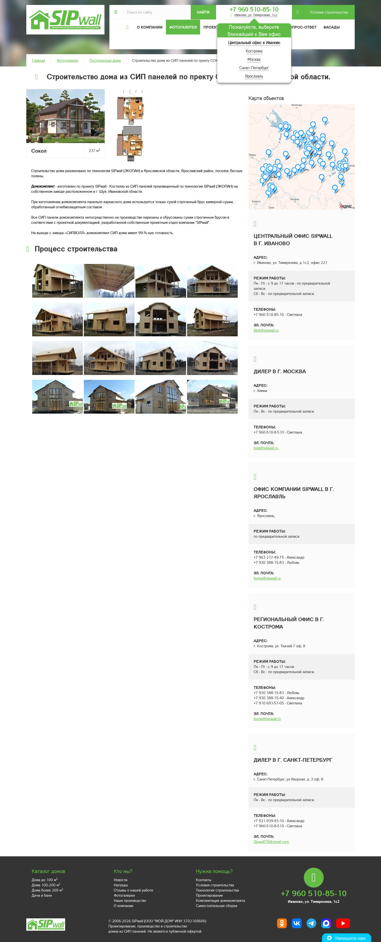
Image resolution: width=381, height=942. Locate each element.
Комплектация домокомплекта (220, 900)
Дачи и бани (42, 895)
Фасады (331, 27)
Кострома (254, 51)
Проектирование (209, 895)
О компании (123, 905)
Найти (203, 12)
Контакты (203, 879)
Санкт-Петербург (254, 67)
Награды (121, 885)
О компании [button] (149, 27)
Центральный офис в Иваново (254, 42)
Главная (38, 60)
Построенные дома (105, 60)
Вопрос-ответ (302, 27)
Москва (254, 59)
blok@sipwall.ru (266, 448)
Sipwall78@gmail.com (271, 841)
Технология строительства (217, 890)
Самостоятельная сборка (216, 905)
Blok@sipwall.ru (266, 330)
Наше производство (130, 900)
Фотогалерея (183, 27)
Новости (120, 879)
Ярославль (254, 76)
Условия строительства (325, 12)
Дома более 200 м (47, 890)
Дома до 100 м (45, 879)
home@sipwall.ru (267, 578)
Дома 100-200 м (46, 885)
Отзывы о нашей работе (133, 890)
